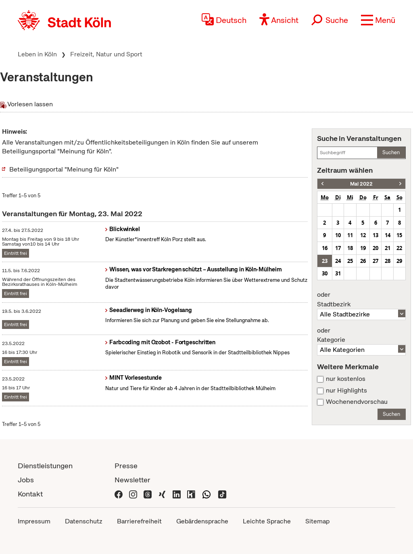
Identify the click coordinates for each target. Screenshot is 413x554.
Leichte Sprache (267, 521)
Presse (126, 465)
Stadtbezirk (361, 299)
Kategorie (361, 335)
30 (324, 273)
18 (350, 248)
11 (350, 235)
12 (363, 235)
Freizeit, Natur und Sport (106, 54)
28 (387, 261)
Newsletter (132, 479)
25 (350, 261)
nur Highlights (346, 390)
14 (387, 235)
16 (324, 248)
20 (375, 248)
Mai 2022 (361, 183)
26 (363, 261)
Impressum (34, 521)
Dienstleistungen (45, 465)
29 (399, 261)
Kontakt (30, 493)
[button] (378, 20)
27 (375, 261)
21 (387, 248)
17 (338, 248)
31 (338, 273)
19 (363, 248)
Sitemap (317, 521)
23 (324, 261)
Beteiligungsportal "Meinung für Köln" (64, 169)
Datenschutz (83, 521)
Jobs (26, 479)
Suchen (391, 152)
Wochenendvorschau (357, 402)
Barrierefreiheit (139, 521)
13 (375, 235)
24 (338, 261)
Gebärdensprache (202, 521)
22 (399, 248)
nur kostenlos (345, 379)
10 (338, 235)
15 (399, 235)
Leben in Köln (37, 54)
